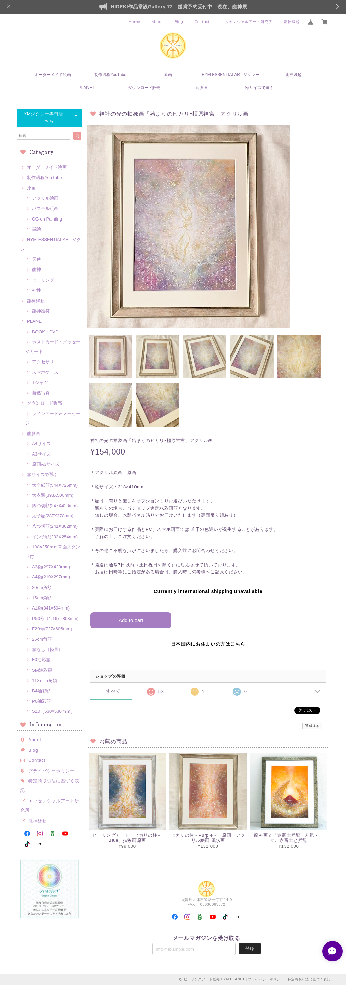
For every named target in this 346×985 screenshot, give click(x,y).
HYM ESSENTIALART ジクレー (231, 74)
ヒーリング (43, 280)
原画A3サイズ (45, 464)
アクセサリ (43, 361)
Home (134, 21)
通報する (312, 726)
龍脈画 (202, 87)
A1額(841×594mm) (51, 608)
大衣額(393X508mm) (52, 495)
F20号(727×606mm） (53, 628)
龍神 (36, 269)
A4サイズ (41, 443)
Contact (202, 21)
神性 (36, 290)
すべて (113, 691)
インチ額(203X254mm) (55, 536)
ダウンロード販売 (144, 87)
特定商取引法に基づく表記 (309, 979)
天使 (36, 259)
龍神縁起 (292, 21)
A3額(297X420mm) (51, 566)
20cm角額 (42, 587)
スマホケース (45, 372)
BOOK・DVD (45, 331)
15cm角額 (42, 597)
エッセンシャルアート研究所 (246, 21)
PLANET (87, 87)
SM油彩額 (42, 670)
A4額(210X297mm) (51, 576)
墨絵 (36, 229)
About (157, 21)
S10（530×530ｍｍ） (53, 711)
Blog (179, 21)
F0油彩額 (41, 659)
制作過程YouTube (110, 74)
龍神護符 (41, 310)
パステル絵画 (45, 208)
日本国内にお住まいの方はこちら (208, 644)
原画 (168, 74)
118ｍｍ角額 (44, 680)
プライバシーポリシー (51, 770)
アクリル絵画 (45, 198)
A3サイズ (41, 454)
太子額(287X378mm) (52, 515)
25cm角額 (42, 639)
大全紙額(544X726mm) (55, 485)
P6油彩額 (41, 701)
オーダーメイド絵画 (52, 74)
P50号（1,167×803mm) (55, 618)
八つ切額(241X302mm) (55, 526)
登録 (249, 948)
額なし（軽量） (47, 649)
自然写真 (41, 392)
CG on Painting (47, 219)
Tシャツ (40, 382)
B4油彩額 (41, 690)
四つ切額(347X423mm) (55, 505)
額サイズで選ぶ (259, 87)
